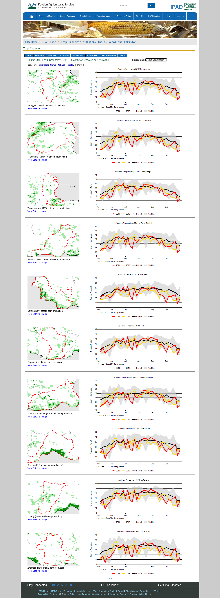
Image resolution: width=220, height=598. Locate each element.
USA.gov (132, 594)
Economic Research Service (76, 591)
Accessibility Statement (49, 594)
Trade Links (145, 591)
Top (110, 578)
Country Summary (67, 16)
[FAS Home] (43, 5)
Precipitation (39, 55)
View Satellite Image (37, 108)
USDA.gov (56, 591)
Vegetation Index (77, 55)
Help (168, 16)
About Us (180, 16)
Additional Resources (109, 55)
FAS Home (31, 42)
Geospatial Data (124, 16)
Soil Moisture (64, 55)
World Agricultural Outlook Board (108, 591)
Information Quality (117, 594)
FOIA (156, 591)
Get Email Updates (169, 585)
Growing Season (92, 55)
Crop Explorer (71, 42)
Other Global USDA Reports (148, 16)
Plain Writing (132, 591)
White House (145, 594)
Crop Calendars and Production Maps (96, 16)
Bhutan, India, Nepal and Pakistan (110, 42)
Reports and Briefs (47, 16)
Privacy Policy (68, 594)
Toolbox (28, 55)
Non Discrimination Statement (92, 594)
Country (122, 55)
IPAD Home (49, 42)
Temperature (52, 55)
